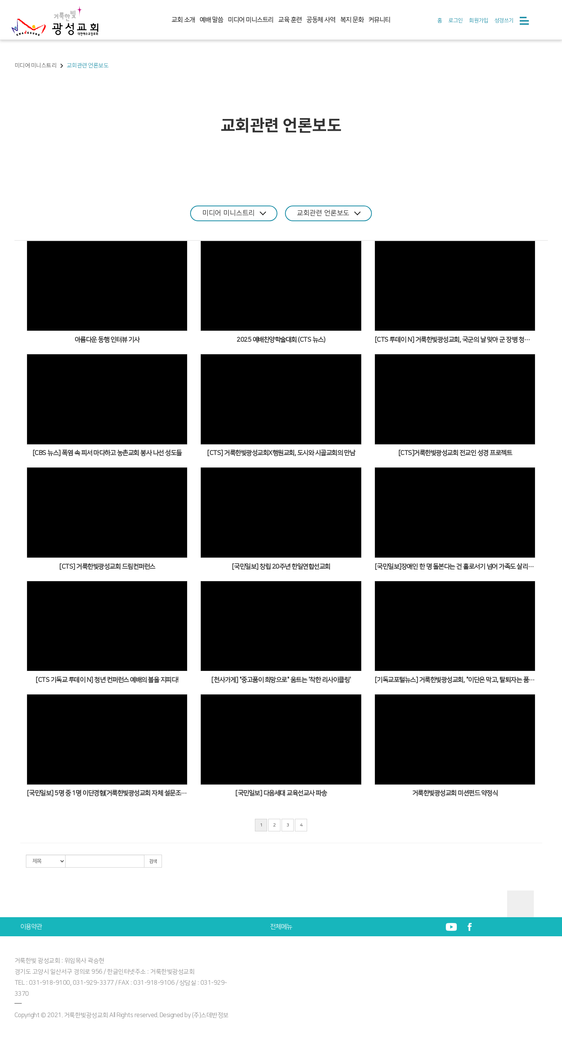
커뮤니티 (379, 19)
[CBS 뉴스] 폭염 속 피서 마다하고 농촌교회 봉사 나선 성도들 (107, 453)
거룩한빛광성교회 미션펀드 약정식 (455, 793)
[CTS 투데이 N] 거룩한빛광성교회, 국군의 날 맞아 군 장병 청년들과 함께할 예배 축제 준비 (455, 339)
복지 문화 (352, 19)
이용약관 (31, 926)
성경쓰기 (504, 21)
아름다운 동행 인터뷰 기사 (107, 339)
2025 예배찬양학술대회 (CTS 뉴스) (281, 339)
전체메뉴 (281, 926)
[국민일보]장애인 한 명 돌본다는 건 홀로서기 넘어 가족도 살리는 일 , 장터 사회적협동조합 (455, 566)
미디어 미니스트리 (251, 19)
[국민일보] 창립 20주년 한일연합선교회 (281, 566)
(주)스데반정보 (210, 1015)
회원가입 (478, 21)
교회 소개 (183, 19)
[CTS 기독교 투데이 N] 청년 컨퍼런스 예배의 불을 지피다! (107, 680)
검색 (153, 861)
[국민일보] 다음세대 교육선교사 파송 (281, 793)
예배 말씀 (211, 19)
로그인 (455, 21)
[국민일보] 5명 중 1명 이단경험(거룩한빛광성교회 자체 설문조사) (107, 793)
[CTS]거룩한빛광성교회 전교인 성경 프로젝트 (455, 453)
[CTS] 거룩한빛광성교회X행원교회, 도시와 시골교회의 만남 (281, 453)
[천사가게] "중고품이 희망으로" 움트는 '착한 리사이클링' (281, 680)
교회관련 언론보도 (329, 213)
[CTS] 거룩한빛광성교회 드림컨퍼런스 (107, 566)
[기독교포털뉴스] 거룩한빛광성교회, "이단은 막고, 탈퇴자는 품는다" (455, 680)
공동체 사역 (320, 19)
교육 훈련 (290, 19)
